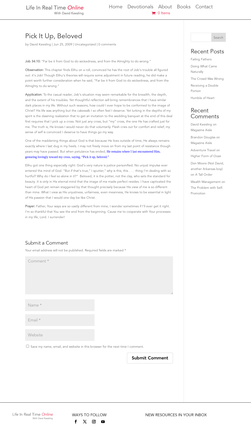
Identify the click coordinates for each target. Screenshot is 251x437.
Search (218, 37)
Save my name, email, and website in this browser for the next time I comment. (87, 346)
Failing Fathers (201, 59)
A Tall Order (203, 174)
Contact (204, 7)
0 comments (107, 44)
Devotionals (140, 7)
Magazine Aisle (201, 130)
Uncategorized (85, 44)
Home (115, 7)
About (165, 7)
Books (183, 7)
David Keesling (40, 44)
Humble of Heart (202, 98)
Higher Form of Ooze (206, 156)
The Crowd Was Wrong (207, 78)
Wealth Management (206, 182)
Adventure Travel (203, 150)
